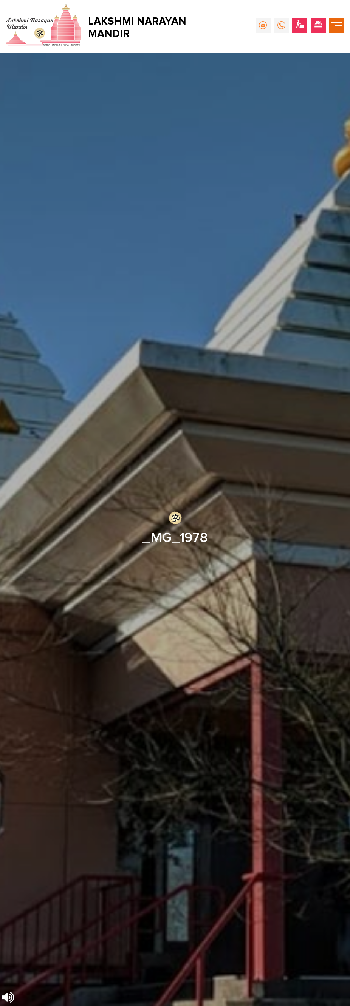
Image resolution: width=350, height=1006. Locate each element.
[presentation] (56, 562)
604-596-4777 (44, 691)
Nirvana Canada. (324, 996)
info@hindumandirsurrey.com (60, 678)
